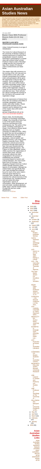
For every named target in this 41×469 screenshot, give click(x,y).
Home (15, 197)
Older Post (24, 197)
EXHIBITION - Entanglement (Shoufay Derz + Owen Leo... (35, 332)
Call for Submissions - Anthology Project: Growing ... (35, 243)
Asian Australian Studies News (17, 10)
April (33, 414)
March (34, 416)
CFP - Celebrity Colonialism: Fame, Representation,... (35, 311)
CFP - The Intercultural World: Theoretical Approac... (35, 265)
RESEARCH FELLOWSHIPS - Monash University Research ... (35, 368)
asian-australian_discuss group (35, 452)
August (34, 225)
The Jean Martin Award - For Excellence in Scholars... (35, 277)
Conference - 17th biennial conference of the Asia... (35, 300)
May (33, 412)
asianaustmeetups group (35, 458)
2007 (32, 210)
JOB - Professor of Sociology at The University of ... (35, 393)
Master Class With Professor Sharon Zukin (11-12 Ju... (35, 289)
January (34, 421)
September (35, 221)
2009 (32, 206)
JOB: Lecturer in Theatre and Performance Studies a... (35, 380)
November (35, 216)
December (35, 212)
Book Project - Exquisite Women (35, 233)
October (34, 219)
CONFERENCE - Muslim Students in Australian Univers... (35, 356)
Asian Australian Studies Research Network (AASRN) (36, 444)
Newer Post (5, 197)
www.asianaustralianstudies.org (10, 26)
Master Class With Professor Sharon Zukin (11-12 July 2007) (14, 37)
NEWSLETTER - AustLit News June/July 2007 (35, 321)
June (33, 229)
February (35, 418)
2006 (32, 425)
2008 (32, 208)
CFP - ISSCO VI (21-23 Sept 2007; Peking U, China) (35, 254)
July (33, 227)
